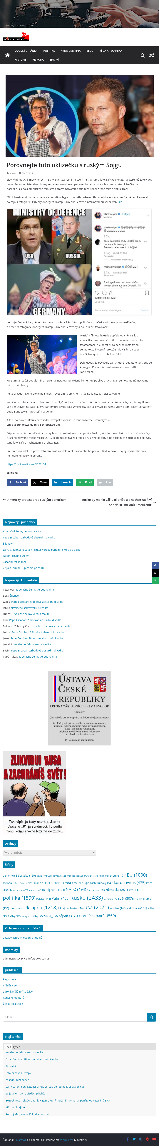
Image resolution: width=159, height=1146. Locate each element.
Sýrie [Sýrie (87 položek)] (137, 898)
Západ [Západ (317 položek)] (67, 915)
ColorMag (20, 1140)
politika (49, 50)
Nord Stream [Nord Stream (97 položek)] (96, 890)
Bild (120, 202)
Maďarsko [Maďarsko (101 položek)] (37, 890)
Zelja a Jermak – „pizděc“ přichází (23, 568)
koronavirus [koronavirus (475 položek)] (129, 882)
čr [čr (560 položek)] (109, 915)
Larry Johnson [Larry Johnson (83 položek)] (19, 890)
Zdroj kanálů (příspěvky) (18, 991)
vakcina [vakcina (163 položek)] (118, 908)
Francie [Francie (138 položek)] (42, 883)
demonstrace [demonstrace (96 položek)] (61, 875)
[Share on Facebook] (17, 482)
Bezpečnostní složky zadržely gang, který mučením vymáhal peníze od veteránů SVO (58, 1100)
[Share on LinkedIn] (62, 482)
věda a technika (110, 50)
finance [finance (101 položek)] (26, 883)
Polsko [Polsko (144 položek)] (43, 898)
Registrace (9, 979)
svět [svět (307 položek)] (125, 898)
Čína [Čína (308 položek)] (94, 916)
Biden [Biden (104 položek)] (9, 875)
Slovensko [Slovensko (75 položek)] (110, 899)
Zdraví (54, 59)
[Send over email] (85, 482)
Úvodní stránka (26, 50)
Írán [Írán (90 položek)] (81, 916)
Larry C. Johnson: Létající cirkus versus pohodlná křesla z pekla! (42, 549)
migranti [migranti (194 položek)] (55, 890)
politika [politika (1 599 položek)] (19, 897)
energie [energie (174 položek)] (117, 875)
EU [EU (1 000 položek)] (137, 875)
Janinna (13, 173)
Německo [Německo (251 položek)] (117, 889)
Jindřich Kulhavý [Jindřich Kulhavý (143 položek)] (99, 883)
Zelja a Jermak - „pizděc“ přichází (26, 1093)
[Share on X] (40, 482)
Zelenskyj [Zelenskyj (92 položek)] (50, 916)
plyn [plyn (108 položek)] (133, 890)
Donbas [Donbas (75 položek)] (77, 876)
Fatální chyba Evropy (16, 555)
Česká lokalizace (13, 1003)
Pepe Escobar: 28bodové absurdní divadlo (29, 537)
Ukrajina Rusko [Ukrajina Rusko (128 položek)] (70, 908)
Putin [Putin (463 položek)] (60, 898)
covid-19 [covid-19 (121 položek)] (44, 875)
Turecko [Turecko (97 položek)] (16, 908)
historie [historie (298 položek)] (61, 882)
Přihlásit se (10, 985)
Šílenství (8, 543)
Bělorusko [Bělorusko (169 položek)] (26, 875)
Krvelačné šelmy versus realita (22, 531)
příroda (38, 59)
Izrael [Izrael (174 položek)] (78, 883)
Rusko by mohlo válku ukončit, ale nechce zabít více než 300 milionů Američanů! (119, 502)
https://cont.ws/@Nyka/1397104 (26, 464)
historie (20, 59)
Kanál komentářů (13, 997)
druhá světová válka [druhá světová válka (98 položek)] (96, 875)
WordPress (66, 1140)
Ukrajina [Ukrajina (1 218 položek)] (40, 907)
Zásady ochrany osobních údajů (22, 937)
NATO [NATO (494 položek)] (76, 889)
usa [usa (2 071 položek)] (96, 907)
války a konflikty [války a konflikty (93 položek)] (32, 916)
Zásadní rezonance (14, 562)
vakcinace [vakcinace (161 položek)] (137, 908)
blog (89, 50)
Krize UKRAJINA (71, 50)
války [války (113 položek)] (15, 916)
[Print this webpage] (105, 482)
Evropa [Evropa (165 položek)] (11, 883)
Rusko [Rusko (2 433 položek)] (86, 897)
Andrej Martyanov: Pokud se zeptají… (28, 1114)
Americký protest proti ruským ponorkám (34, 500)
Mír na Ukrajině (15, 1107)
